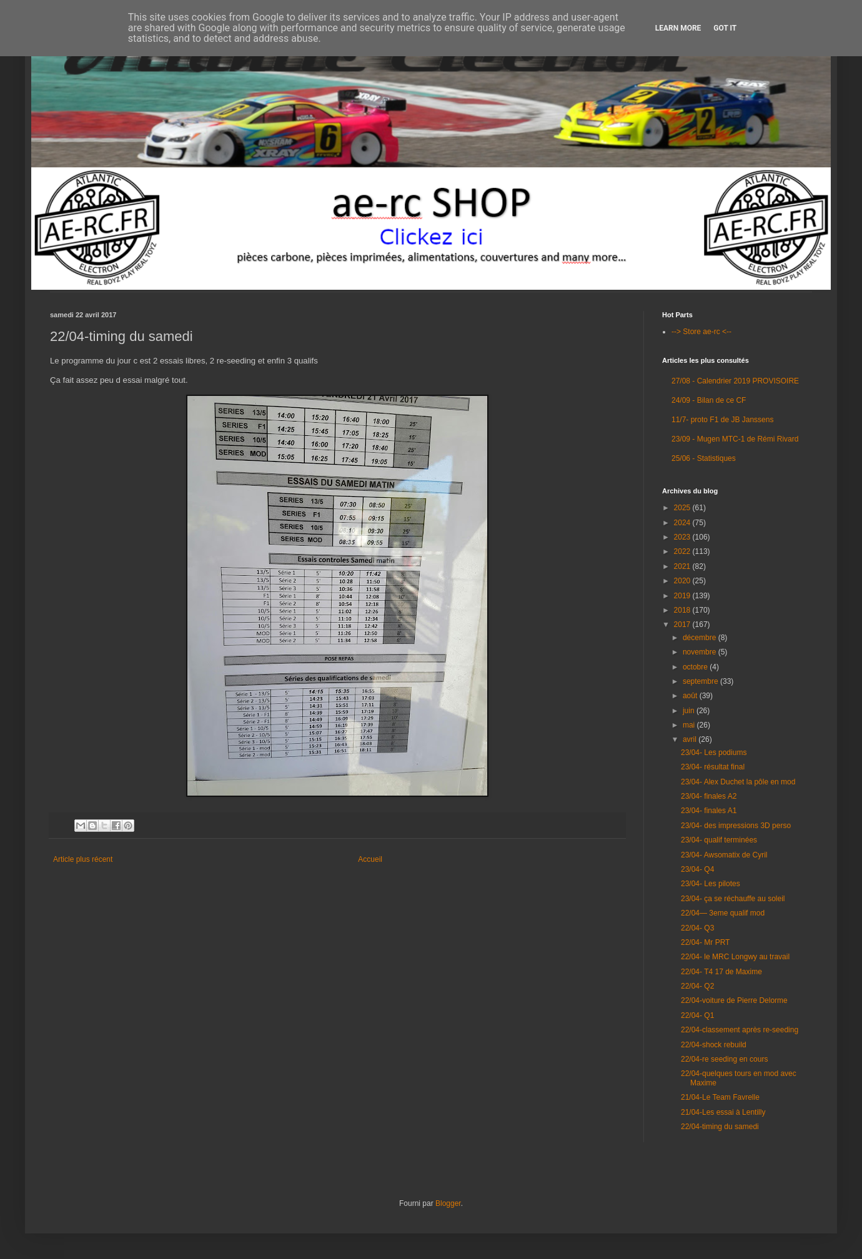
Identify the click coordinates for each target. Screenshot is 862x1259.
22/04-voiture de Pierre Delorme (734, 1000)
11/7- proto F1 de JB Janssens (722, 419)
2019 (683, 595)
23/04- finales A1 (708, 810)
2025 (683, 507)
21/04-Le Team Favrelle (720, 1097)
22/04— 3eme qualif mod (723, 913)
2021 (683, 566)
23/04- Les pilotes (710, 883)
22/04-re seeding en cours (724, 1059)
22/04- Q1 (697, 1015)
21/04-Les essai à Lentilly (723, 1112)
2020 (683, 580)
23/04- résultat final (713, 767)
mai (690, 725)
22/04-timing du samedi (720, 1126)
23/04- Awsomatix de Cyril (724, 855)
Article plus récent (82, 859)
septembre (701, 681)
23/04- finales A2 (708, 796)
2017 (683, 624)
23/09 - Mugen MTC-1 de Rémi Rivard (734, 439)
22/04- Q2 (697, 986)
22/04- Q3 (697, 928)
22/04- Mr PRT (705, 942)
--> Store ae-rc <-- (701, 331)
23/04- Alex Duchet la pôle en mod (738, 782)
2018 (683, 610)
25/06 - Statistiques (703, 458)
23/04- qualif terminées (719, 840)
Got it (724, 28)
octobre (696, 667)
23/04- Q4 (697, 869)
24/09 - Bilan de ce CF (708, 400)
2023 (683, 537)
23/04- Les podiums (713, 752)
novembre (700, 652)
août (691, 695)
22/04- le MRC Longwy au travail (735, 956)
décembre (700, 637)
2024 (683, 522)
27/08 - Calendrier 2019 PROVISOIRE (735, 381)
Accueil (370, 859)
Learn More (678, 28)
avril (690, 739)
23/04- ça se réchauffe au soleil (733, 898)
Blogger (448, 1203)
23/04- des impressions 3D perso (736, 825)
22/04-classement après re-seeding (739, 1029)
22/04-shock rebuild (713, 1044)
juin (689, 710)
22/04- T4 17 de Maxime (721, 971)
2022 (683, 551)
